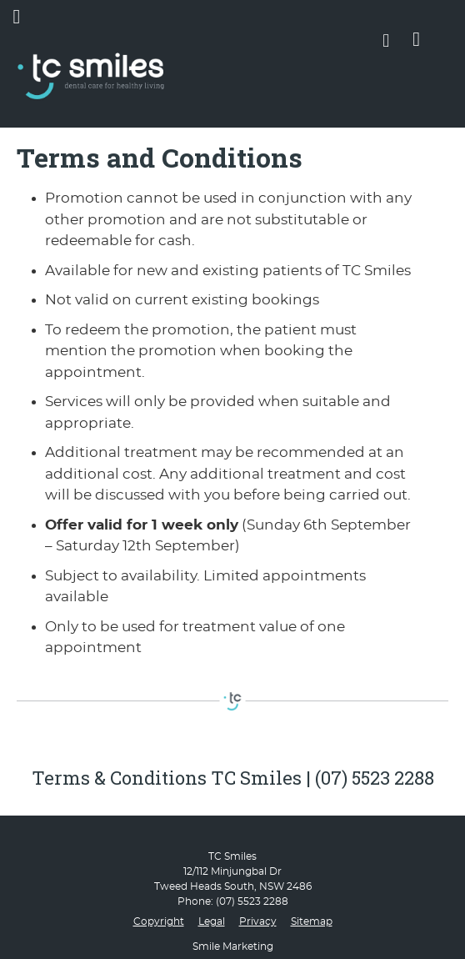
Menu (19, 16)
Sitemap (311, 921)
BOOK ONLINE (416, 42)
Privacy (258, 921)
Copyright (158, 921)
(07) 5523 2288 (252, 901)
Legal (211, 921)
